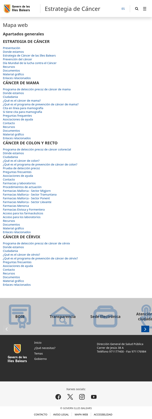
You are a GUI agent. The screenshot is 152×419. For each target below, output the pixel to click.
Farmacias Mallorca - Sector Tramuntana (29, 194)
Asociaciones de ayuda (18, 119)
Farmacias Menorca (16, 206)
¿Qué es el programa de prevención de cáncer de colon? (40, 164)
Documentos (11, 70)
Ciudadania (10, 97)
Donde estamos (13, 52)
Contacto (9, 123)
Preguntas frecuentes (17, 172)
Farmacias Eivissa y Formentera (24, 209)
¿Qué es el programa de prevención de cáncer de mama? (40, 104)
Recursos (9, 67)
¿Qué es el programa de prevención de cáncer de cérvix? (40, 258)
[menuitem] (145, 8)
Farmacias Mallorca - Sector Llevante (27, 202)
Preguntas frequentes (17, 115)
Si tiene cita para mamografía (22, 112)
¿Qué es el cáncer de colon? (21, 161)
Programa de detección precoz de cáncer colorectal (37, 149)
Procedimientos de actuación (22, 187)
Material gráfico (13, 74)
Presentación (11, 48)
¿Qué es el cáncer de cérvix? (21, 254)
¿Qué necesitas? (44, 348)
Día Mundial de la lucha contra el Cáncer (29, 63)
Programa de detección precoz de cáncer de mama (36, 89)
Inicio (38, 342)
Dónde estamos (13, 153)
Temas (38, 353)
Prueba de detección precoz (21, 168)
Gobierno (40, 359)
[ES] (123, 8)
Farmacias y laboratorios (19, 183)
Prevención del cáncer (17, 59)
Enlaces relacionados (17, 78)
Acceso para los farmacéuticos (23, 213)
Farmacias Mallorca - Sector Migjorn (27, 191)
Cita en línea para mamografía (23, 108)
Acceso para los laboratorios (21, 217)
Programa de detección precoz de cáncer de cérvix (36, 243)
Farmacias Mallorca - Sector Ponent (26, 198)
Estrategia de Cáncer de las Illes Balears (29, 55)
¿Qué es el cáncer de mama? (22, 100)
